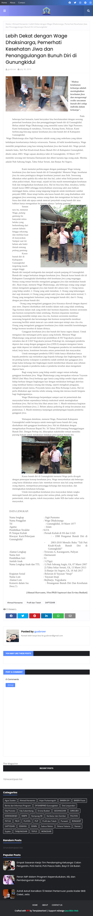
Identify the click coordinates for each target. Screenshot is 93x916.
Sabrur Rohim (47, 826)
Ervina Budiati (44, 810)
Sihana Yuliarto (63, 826)
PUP (36, 821)
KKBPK (24, 816)
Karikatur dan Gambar (56, 816)
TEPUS (34, 831)
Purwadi (64, 821)
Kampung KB (36, 816)
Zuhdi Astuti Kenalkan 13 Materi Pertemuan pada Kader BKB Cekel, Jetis (51, 892)
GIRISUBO (74, 810)
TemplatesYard (39, 910)
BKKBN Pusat (79, 800)
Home (4, 2)
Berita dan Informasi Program (18, 805)
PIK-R (17, 821)
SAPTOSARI (50, 602)
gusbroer (12, 69)
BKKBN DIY (65, 800)
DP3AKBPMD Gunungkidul (46, 805)
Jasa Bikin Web (71, 910)
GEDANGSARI (60, 810)
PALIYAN (74, 816)
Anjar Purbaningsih (47, 800)
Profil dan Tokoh (34, 602)
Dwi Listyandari (68, 805)
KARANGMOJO (11, 816)
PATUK (8, 821)
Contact (21, 2)
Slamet (77, 826)
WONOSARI (46, 831)
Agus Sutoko (10, 800)
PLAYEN (27, 821)
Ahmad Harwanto (20, 24)
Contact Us (57, 905)
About (12, 2)
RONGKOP (76, 821)
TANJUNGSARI (21, 831)
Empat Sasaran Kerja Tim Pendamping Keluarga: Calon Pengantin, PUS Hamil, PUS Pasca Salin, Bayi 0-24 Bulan (49, 864)
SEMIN (34, 826)
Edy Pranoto (10, 810)
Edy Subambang (27, 810)
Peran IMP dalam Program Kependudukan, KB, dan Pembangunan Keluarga (46, 878)
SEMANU (23, 826)
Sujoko (8, 831)
